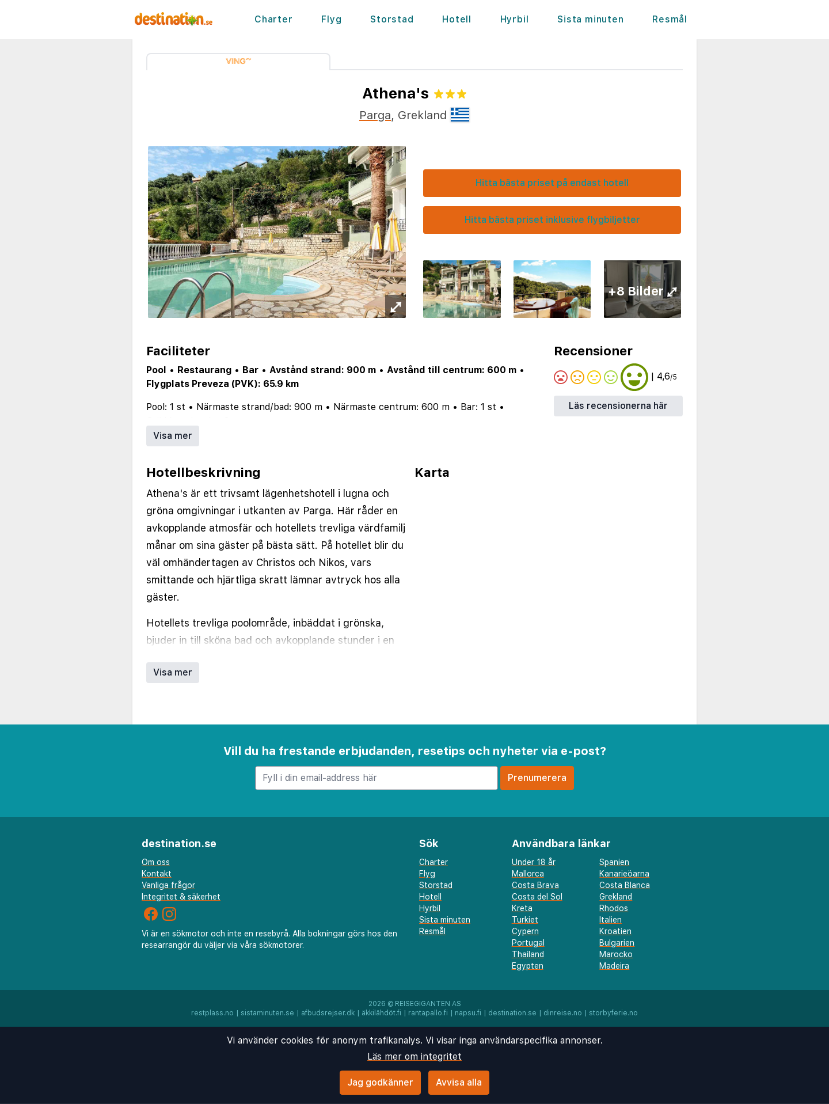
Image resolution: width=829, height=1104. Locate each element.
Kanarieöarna (624, 873)
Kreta (522, 908)
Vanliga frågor (168, 885)
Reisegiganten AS (428, 1004)
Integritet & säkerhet (181, 896)
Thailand (528, 954)
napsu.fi (468, 1013)
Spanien (614, 862)
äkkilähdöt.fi (381, 1013)
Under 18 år (534, 862)
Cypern (525, 931)
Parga (375, 115)
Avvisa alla (459, 1082)
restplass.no (212, 1013)
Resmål (669, 19)
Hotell (456, 19)
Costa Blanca (624, 885)
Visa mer (172, 435)
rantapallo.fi (428, 1013)
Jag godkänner (380, 1082)
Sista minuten (590, 19)
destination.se (512, 1013)
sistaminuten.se (267, 1013)
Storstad (391, 19)
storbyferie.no (613, 1013)
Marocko (616, 954)
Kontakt (157, 873)
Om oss (156, 862)
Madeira (614, 965)
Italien (610, 919)
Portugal (528, 942)
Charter (273, 19)
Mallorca (528, 873)
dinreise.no (562, 1013)
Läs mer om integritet (414, 1056)
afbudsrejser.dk (328, 1013)
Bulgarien (616, 942)
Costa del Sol (537, 896)
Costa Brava (535, 885)
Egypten (527, 965)
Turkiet (525, 919)
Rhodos (613, 908)
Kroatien (615, 931)
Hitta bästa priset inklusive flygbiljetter (552, 219)
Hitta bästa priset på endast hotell (552, 182)
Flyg (331, 19)
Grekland (615, 896)
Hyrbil (514, 19)
